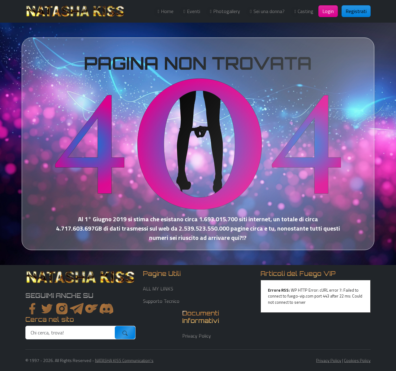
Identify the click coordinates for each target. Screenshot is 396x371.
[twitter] (47, 309)
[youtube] (106, 309)
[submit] (125, 332)
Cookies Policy (357, 360)
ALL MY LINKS (158, 288)
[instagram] (62, 309)
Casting (305, 11)
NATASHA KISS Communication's (124, 360)
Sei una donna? (269, 11)
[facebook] (32, 309)
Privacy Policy (196, 335)
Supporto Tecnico (161, 301)
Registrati (356, 11)
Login (328, 11)
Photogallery (226, 11)
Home (167, 11)
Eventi (193, 11)
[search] (70, 332)
